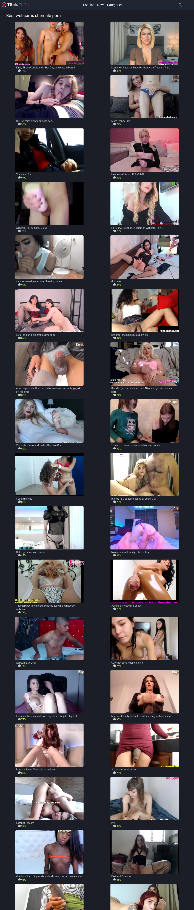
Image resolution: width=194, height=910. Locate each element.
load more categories (97, 895)
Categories (114, 5)
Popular (88, 5)
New (100, 5)
